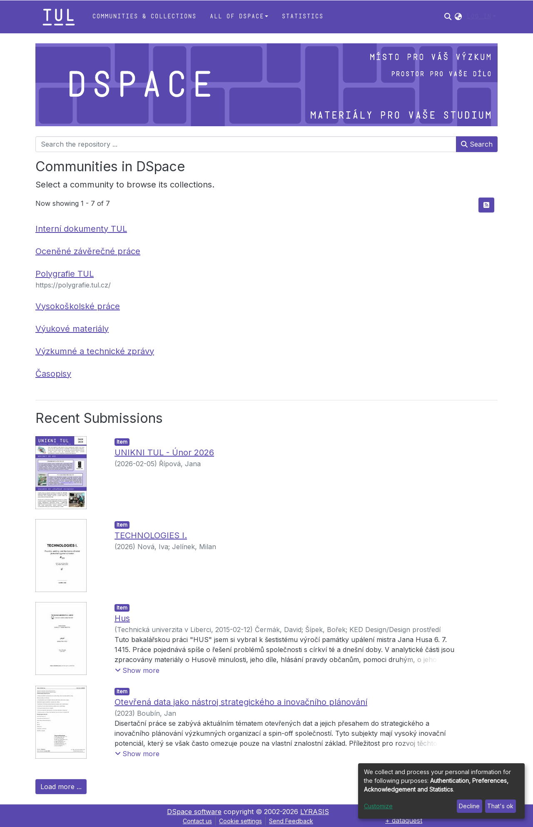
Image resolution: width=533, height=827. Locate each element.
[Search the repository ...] (245, 144)
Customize (378, 806)
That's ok (500, 806)
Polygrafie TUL (64, 274)
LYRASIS (314, 811)
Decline (469, 806)
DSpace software (194, 811)
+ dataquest (403, 820)
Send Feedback (291, 821)
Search (477, 144)
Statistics (302, 16)
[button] (458, 16)
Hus (122, 618)
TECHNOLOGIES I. (151, 535)
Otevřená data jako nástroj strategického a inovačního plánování (241, 702)
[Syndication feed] (486, 204)
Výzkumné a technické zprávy (94, 351)
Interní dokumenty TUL (81, 229)
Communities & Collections (144, 16)
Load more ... (61, 786)
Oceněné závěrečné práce (87, 251)
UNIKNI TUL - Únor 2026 (164, 452)
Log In (478, 16)
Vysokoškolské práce (77, 306)
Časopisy (53, 374)
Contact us (197, 821)
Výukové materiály (72, 329)
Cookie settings (240, 821)
